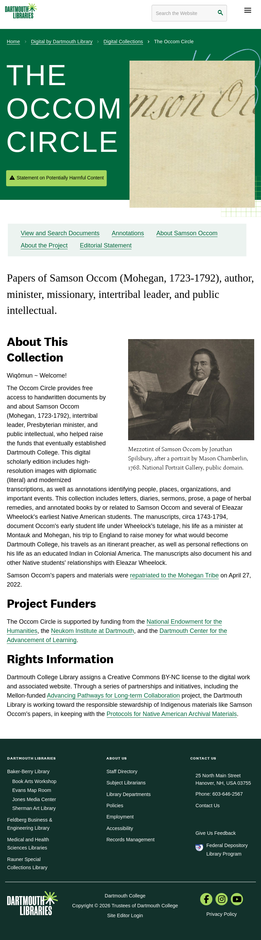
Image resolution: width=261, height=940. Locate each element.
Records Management (130, 839)
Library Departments (128, 794)
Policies (114, 805)
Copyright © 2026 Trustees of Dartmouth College (125, 905)
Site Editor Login (125, 915)
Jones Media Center (34, 799)
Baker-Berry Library (28, 771)
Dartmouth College (125, 895)
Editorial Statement (106, 245)
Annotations (128, 233)
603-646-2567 (227, 794)
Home (13, 41)
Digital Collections (123, 41)
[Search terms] (189, 13)
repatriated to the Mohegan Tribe (174, 575)
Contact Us (207, 805)
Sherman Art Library (34, 808)
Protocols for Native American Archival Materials (172, 714)
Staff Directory (121, 771)
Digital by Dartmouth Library (61, 41)
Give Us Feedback (215, 833)
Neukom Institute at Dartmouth (92, 630)
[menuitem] (206, 900)
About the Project (44, 245)
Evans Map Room (31, 790)
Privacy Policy (221, 914)
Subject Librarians (125, 782)
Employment (120, 816)
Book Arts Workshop (34, 781)
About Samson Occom (187, 233)
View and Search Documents (60, 233)
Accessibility (119, 828)
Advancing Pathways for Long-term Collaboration (113, 695)
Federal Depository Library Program (227, 849)
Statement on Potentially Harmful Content (60, 177)
